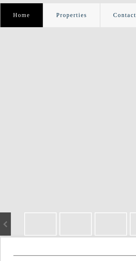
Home (21, 15)
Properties (71, 15)
